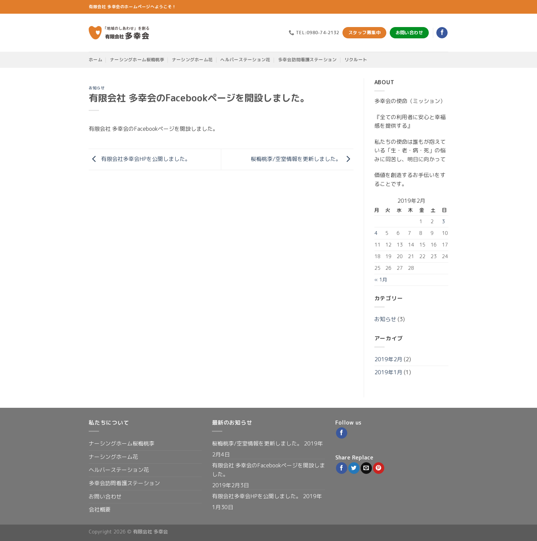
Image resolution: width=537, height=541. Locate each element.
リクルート (356, 59)
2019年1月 (388, 372)
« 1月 (380, 279)
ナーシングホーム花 (192, 59)
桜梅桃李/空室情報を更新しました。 (302, 159)
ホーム (95, 59)
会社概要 (100, 509)
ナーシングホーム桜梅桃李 (137, 59)
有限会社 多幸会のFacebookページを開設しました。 (268, 470)
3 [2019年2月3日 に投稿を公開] (443, 221)
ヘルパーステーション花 (245, 59)
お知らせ (96, 88)
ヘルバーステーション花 (119, 470)
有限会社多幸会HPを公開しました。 (139, 159)
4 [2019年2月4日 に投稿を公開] (375, 233)
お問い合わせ (105, 496)
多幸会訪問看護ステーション (307, 59)
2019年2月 (388, 359)
